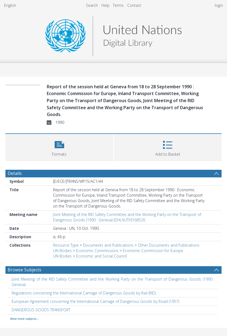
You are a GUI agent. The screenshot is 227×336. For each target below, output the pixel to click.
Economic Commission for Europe (153, 250)
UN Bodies (62, 250)
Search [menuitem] (92, 5)
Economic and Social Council (101, 256)
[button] (59, 147)
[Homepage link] (113, 34)
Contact (134, 5)
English (10, 5)
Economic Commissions (97, 250)
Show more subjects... (24, 319)
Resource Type (66, 245)
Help (105, 5)
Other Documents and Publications (169, 245)
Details (15, 173)
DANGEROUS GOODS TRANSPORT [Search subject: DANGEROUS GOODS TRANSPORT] (41, 309)
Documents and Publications (108, 245)
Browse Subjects (24, 270)
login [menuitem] (219, 5)
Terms (118, 5)
